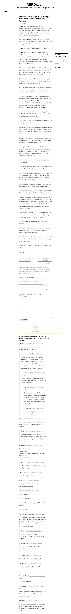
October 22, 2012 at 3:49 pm (33, 431)
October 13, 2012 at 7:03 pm (32, 343)
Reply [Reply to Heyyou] (40, 531)
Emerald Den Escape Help (43, 269)
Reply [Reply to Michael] (41, 600)
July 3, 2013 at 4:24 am (37, 408)
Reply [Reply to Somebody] (43, 445)
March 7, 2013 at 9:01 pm (29, 491)
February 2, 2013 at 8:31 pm (29, 480)
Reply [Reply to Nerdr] (41, 354)
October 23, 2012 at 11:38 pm (38, 373)
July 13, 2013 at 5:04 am (32, 555)
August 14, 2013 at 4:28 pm (30, 563)
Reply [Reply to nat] (38, 480)
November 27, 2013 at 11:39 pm (37, 576)
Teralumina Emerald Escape (43, 271)
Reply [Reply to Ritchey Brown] (20, 588)
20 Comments (23, 23)
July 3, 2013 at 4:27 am (32, 531)
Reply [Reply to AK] (38, 418)
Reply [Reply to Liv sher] (41, 343)
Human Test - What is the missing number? (30, 294)
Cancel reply (39, 278)
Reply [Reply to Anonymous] (42, 514)
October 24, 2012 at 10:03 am (36, 387)
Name (45, 285)
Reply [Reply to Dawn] (39, 563)
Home (5, 11)
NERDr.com (35, 4)
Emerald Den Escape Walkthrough (27, 271)
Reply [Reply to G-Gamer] (40, 555)
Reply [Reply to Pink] (37, 491)
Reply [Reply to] (24, 375)
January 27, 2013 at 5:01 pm (31, 472)
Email (45, 290)
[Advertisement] (40, 333)
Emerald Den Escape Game (29, 269)
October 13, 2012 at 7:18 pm (33, 354)
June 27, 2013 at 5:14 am (33, 514)
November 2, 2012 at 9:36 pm (33, 462)
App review (34, 267)
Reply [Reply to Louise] (40, 472)
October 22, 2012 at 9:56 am (29, 418)
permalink (28, 273)
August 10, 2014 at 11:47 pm (32, 600)
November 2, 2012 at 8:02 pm (33, 445)
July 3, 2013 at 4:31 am (32, 543)
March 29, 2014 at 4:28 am (36, 586)
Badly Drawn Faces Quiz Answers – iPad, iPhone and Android (45, 261)
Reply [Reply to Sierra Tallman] (20, 578)
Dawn (33, 278)
